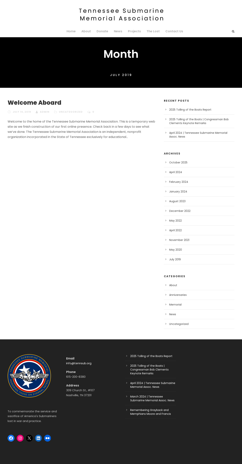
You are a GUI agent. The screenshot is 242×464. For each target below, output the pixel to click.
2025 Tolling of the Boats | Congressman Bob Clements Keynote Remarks (152, 369)
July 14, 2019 (21, 112)
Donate (103, 31)
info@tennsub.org (77, 363)
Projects (134, 31)
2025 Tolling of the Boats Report (188, 109)
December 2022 (178, 210)
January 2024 (177, 191)
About (88, 31)
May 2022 (175, 220)
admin (43, 112)
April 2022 (175, 230)
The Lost (152, 31)
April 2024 (175, 172)
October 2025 (177, 162)
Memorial (174, 304)
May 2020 (175, 249)
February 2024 (177, 181)
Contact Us (172, 31)
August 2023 (176, 201)
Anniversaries (177, 294)
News (118, 31)
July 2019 (175, 259)
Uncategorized (68, 112)
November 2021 (178, 240)
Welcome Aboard (32, 102)
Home (74, 31)
